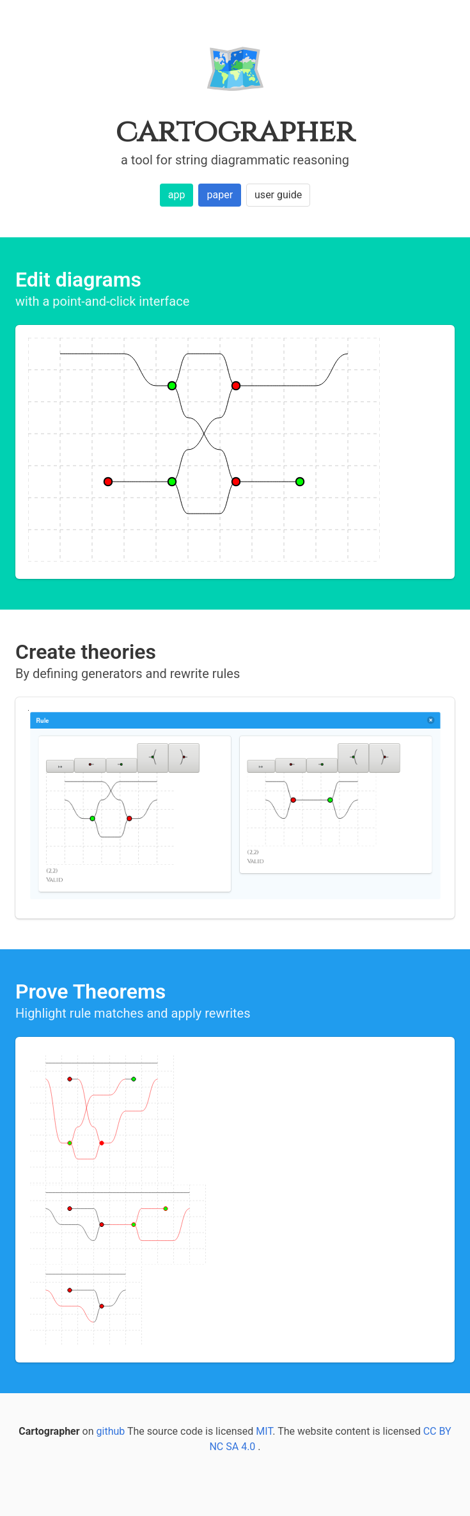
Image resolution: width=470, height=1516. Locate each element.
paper (220, 195)
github (111, 1431)
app (176, 195)
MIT (264, 1431)
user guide (278, 195)
